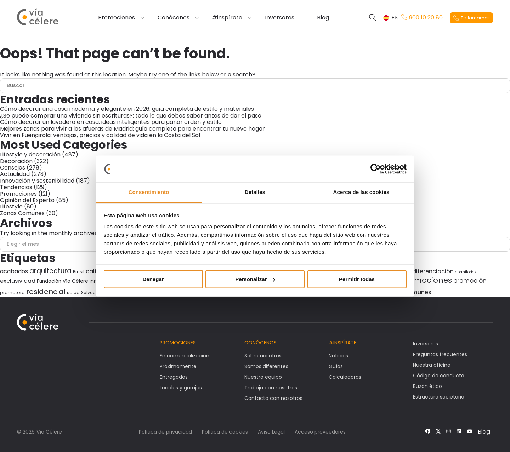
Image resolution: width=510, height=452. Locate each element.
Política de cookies (225, 432)
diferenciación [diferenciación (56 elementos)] (433, 271)
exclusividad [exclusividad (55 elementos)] (17, 281)
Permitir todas (357, 279)
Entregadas (174, 377)
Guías (336, 366)
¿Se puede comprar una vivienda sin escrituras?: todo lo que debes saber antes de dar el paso (130, 115)
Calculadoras (345, 377)
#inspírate (227, 18)
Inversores (279, 18)
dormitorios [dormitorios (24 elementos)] (465, 272)
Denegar (153, 279)
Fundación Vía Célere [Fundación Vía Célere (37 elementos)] (62, 281)
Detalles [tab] (255, 192)
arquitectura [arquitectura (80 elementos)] (50, 271)
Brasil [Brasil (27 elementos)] (78, 272)
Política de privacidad (165, 432)
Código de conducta (438, 375)
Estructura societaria (438, 397)
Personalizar (255, 279)
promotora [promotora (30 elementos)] (12, 293)
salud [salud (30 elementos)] (73, 293)
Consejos (12, 168)
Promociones (116, 18)
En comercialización (184, 356)
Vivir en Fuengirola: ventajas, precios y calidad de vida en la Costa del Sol (100, 135)
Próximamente (178, 366)
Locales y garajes (181, 387)
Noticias (338, 356)
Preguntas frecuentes (440, 354)
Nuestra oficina (431, 365)
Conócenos (173, 18)
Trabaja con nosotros (270, 387)
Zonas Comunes (22, 213)
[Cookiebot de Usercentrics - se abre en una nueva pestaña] (376, 169)
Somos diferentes (266, 366)
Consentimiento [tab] (149, 192)
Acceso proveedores (320, 432)
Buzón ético (427, 386)
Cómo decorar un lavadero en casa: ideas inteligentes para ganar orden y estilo (111, 122)
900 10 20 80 (422, 17)
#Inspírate (342, 342)
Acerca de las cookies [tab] (361, 192)
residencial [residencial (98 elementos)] (46, 292)
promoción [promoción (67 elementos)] (470, 280)
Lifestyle (11, 206)
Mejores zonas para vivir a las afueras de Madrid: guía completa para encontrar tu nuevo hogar (132, 129)
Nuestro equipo (263, 377)
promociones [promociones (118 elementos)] (426, 280)
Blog (323, 18)
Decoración (16, 161)
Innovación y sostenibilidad (37, 181)
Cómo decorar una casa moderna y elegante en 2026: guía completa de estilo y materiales (127, 109)
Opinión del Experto (27, 200)
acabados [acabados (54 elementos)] (14, 271)
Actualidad (15, 174)
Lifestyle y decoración (30, 154)
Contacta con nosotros (273, 398)
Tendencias (16, 187)
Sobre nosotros (263, 356)
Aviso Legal (271, 432)
